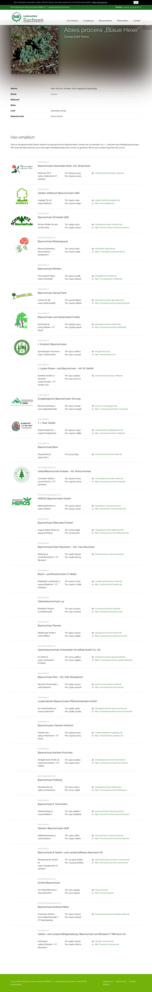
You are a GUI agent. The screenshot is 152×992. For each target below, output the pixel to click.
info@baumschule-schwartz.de (108, 224)
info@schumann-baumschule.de (109, 811)
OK (136, 2)
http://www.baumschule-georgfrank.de (112, 303)
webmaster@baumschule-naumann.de (112, 860)
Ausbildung (88, 20)
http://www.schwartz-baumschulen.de (112, 227)
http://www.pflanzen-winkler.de (108, 279)
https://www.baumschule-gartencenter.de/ (114, 660)
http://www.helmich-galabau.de (109, 735)
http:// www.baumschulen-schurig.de (111, 409)
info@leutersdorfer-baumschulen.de (111, 708)
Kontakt (136, 20)
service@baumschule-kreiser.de (109, 478)
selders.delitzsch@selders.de (107, 200)
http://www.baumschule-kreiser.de (110, 481)
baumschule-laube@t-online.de (109, 376)
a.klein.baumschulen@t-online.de (109, 173)
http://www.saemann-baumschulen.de (112, 838)
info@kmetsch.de (102, 351)
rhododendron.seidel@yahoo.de (109, 430)
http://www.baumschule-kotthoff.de (110, 327)
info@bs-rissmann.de (104, 941)
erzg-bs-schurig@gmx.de (106, 406)
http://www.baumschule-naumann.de (111, 863)
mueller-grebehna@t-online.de (108, 581)
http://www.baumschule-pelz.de (109, 687)
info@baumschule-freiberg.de (108, 787)
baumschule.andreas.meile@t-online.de (112, 914)
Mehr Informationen (99, 2)
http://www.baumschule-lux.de (108, 612)
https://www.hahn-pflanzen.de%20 (110, 252)
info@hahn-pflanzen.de (105, 248)
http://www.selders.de (104, 203)
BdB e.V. (106, 984)
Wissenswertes (105, 20)
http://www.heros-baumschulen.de (110, 509)
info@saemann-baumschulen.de (109, 835)
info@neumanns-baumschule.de (109, 554)
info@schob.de (101, 890)
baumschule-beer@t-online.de (108, 454)
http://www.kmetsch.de (105, 354)
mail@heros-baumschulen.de (108, 506)
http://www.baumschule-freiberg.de (111, 790)
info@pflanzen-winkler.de (106, 276)
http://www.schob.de (104, 893)
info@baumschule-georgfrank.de (109, 300)
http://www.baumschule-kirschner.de (111, 763)
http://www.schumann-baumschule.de (112, 814)
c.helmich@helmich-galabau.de (108, 733)
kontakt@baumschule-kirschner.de (110, 760)
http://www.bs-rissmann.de (107, 944)
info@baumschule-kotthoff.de (108, 324)
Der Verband (72, 20)
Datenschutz (121, 981)
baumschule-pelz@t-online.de (108, 684)
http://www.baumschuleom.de (108, 584)
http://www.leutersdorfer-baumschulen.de (113, 711)
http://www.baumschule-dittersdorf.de (112, 533)
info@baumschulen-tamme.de (108, 633)
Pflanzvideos (122, 20)
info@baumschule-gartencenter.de (110, 657)
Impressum (108, 981)
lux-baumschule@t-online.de (107, 608)
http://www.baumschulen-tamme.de (111, 636)
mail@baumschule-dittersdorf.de (109, 530)
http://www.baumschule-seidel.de (110, 433)
